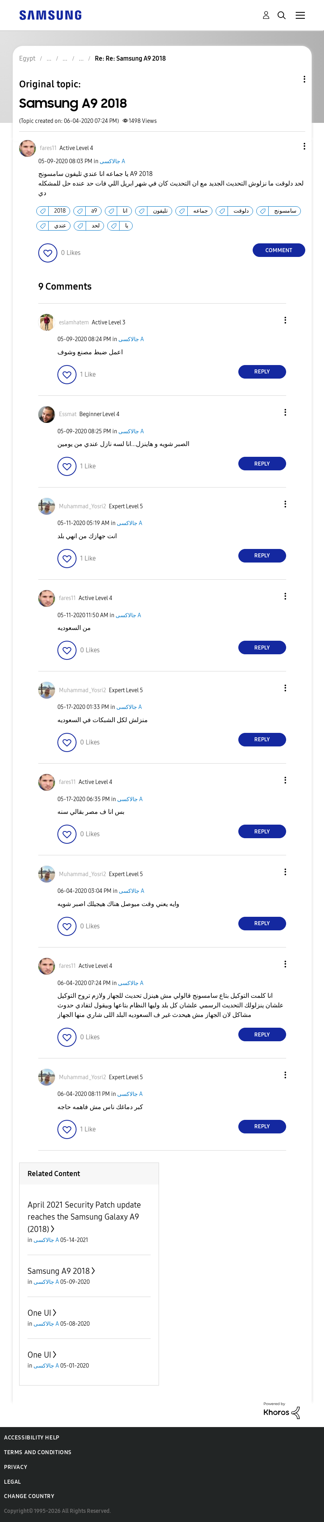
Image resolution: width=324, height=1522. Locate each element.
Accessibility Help (31, 1437)
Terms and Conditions (38, 1452)
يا (126, 225)
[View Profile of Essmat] (68, 414)
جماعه (200, 210)
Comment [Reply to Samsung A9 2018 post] (278, 250)
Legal (12, 1482)
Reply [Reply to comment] (262, 371)
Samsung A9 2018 (58, 1271)
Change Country (29, 1496)
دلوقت (241, 210)
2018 (60, 210)
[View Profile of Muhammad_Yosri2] (82, 506)
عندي (60, 225)
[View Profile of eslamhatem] (74, 322)
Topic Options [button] (291, 79)
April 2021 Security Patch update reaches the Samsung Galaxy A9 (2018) (84, 1217)
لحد (96, 225)
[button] (291, 146)
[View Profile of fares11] (48, 148)
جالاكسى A (112, 161)
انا (125, 210)
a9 (94, 210)
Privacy (15, 1467)
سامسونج (285, 210)
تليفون (160, 210)
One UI (39, 1313)
